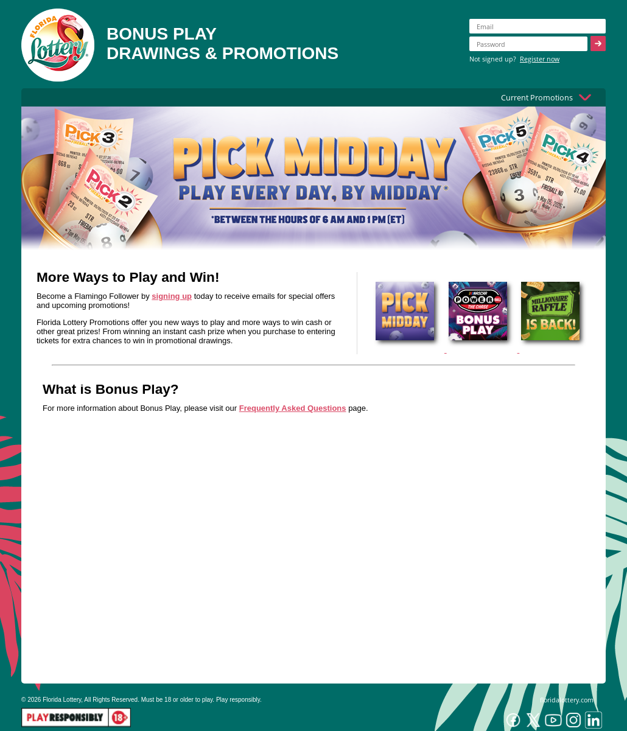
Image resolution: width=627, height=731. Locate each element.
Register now (539, 58)
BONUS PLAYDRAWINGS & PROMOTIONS (222, 43)
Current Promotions (537, 97)
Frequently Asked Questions (292, 408)
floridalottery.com (567, 699)
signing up (172, 296)
